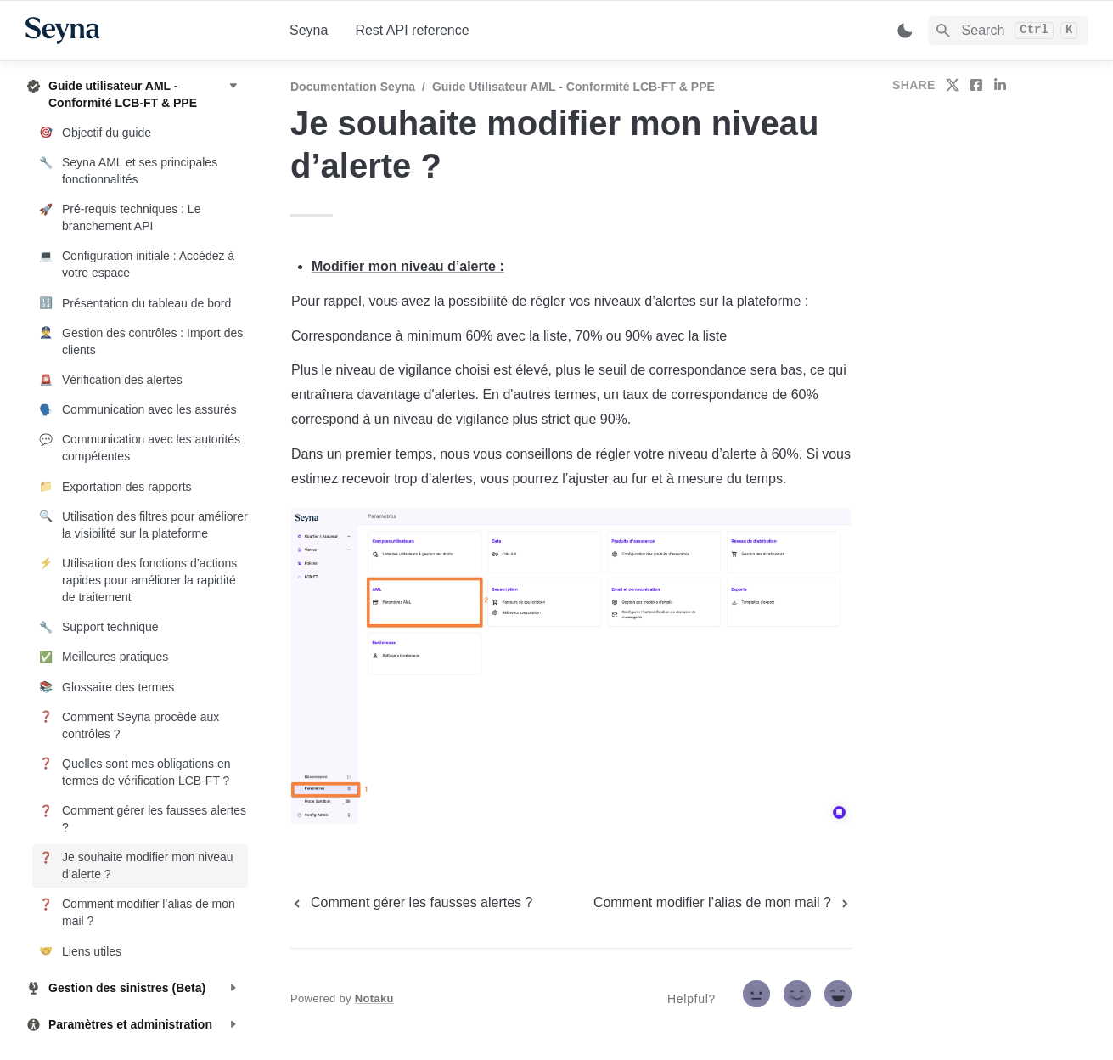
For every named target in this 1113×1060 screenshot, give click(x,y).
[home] (143, 30)
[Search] (1008, 30)
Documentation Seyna (352, 86)
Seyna (308, 30)
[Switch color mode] (905, 30)
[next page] (722, 903)
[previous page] (411, 903)
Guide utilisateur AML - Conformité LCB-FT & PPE (573, 86)
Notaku (374, 998)
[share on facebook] (976, 85)
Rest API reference (412, 30)
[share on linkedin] (1000, 85)
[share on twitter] (952, 85)
